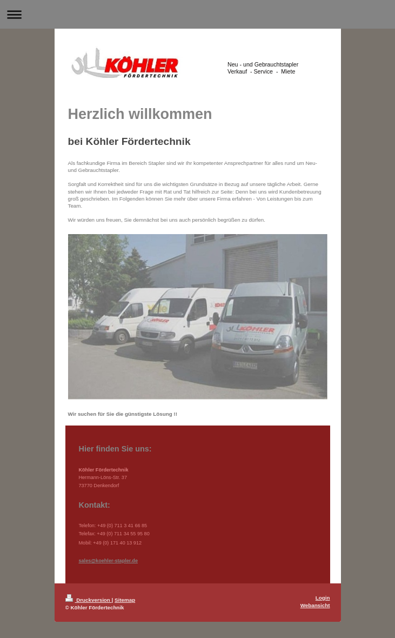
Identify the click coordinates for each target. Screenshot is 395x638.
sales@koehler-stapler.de (108, 560)
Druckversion (88, 600)
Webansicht (315, 605)
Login (323, 598)
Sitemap (125, 600)
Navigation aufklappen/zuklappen (197, 14)
